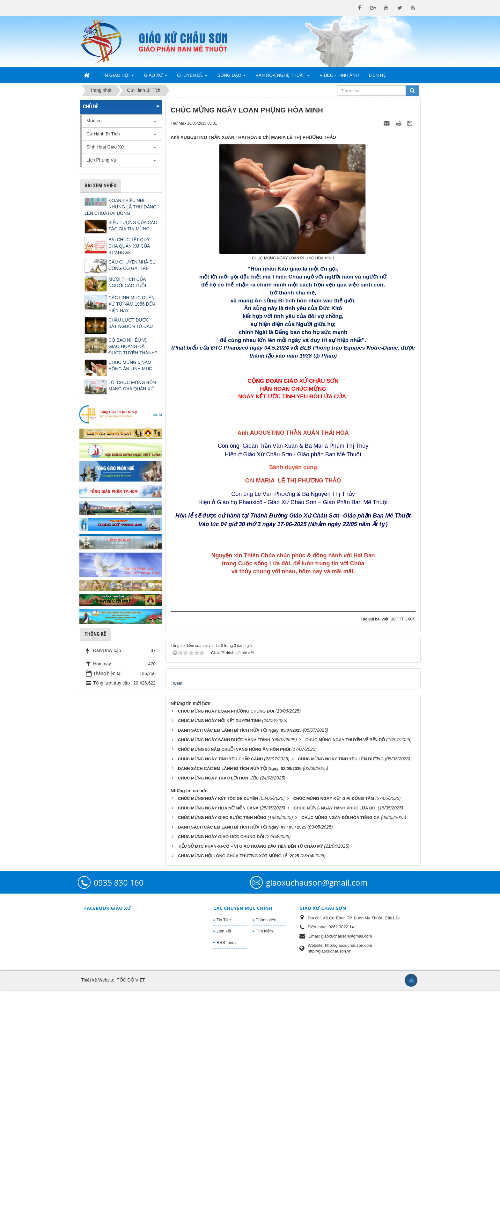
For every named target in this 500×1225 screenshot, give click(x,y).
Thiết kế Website (97, 1215)
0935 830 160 (118, 1117)
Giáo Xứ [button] (155, 77)
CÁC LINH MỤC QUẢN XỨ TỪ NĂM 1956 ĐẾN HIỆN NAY (131, 304)
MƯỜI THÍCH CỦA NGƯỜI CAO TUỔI (127, 282)
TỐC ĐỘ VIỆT (131, 1215)
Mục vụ (94, 120)
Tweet (176, 918)
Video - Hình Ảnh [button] (339, 75)
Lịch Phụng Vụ (101, 160)
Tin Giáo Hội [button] (117, 77)
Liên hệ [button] (377, 75)
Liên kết (224, 1166)
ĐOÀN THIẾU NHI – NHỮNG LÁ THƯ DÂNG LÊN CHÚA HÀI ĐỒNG (121, 207)
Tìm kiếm (264, 1166)
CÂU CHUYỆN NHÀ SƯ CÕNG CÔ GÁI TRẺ (132, 265)
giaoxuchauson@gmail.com (316, 1117)
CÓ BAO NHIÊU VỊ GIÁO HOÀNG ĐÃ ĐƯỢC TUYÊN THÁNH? (132, 346)
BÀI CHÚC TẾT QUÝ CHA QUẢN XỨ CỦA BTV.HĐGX (129, 246)
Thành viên (266, 1154)
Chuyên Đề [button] (192, 77)
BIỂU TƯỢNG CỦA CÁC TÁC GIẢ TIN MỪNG (132, 225)
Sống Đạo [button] (231, 77)
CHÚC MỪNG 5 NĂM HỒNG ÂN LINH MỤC (130, 365)
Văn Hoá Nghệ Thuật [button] (283, 77)
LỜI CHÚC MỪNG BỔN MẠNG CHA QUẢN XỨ (132, 385)
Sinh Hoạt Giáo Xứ (105, 146)
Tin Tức (224, 1154)
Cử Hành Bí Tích (103, 133)
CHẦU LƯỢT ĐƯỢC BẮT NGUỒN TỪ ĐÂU (130, 323)
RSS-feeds (227, 1177)
